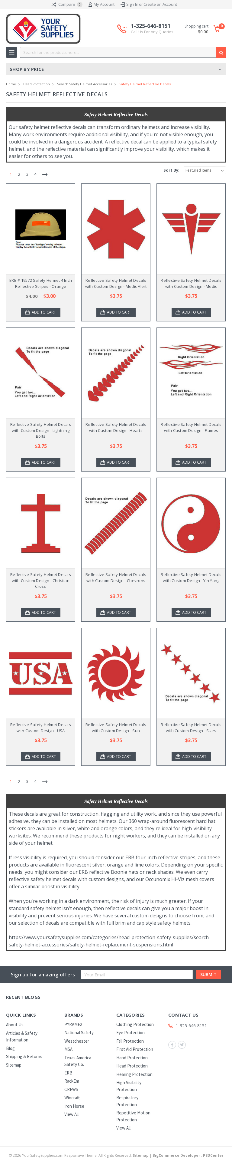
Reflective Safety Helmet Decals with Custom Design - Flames (191, 427)
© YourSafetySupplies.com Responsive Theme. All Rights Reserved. (79, 1155)
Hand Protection (132, 1058)
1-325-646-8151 (152, 29)
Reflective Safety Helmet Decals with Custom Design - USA (40, 727)
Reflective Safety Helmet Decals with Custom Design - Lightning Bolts (40, 430)
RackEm (71, 1081)
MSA (68, 1049)
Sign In (132, 4)
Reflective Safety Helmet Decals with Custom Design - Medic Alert (116, 283)
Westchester (76, 1041)
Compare (66, 5)
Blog (10, 1048)
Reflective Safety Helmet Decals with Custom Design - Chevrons (115, 577)
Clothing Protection (135, 1024)
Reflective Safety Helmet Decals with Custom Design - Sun (115, 727)
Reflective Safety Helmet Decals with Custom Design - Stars (191, 727)
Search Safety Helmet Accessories (84, 84)
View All (71, 1114)
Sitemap (13, 1065)
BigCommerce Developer (176, 1155)
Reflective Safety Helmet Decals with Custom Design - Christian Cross (40, 580)
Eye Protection (130, 1032)
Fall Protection (130, 1041)
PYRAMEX (73, 1024)
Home (11, 84)
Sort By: (171, 170)
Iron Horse (74, 1106)
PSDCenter (213, 1155)
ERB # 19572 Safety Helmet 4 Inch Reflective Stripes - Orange (40, 283)
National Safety (79, 1032)
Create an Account (160, 4)
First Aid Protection (134, 1049)
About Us (15, 1025)
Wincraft (72, 1097)
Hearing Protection (134, 1074)
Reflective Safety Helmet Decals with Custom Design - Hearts (115, 427)
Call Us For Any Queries (152, 32)
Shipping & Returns (24, 1056)
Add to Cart (44, 312)
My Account (101, 5)
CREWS (71, 1089)
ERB (68, 1073)
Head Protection (36, 84)
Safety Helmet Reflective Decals (145, 84)
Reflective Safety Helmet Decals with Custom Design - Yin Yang (191, 577)
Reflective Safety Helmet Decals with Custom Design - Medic (191, 283)
